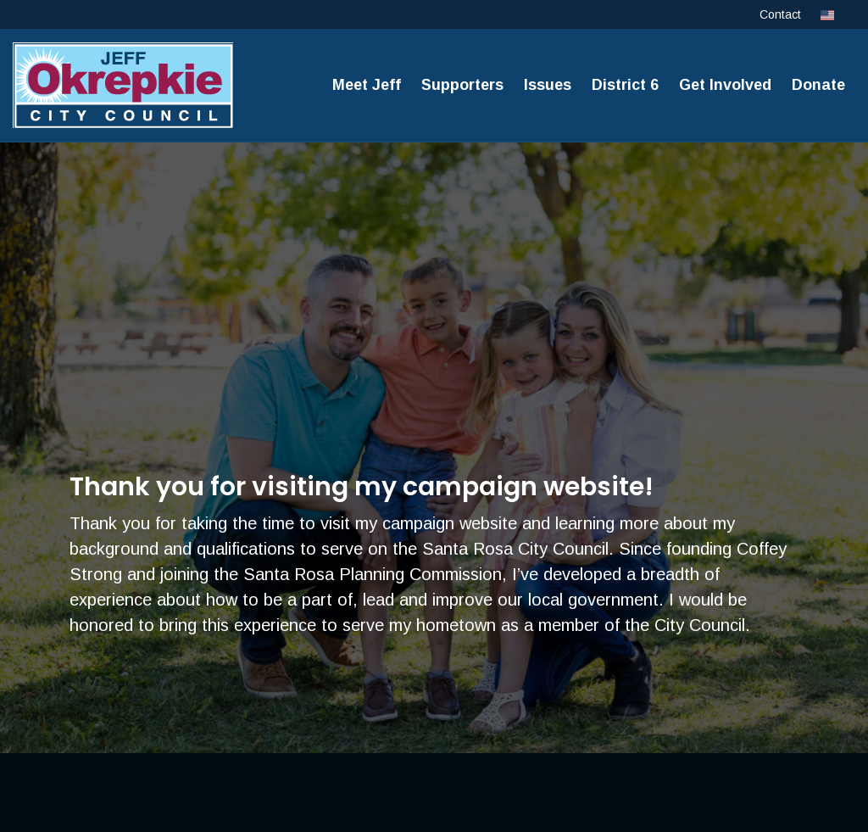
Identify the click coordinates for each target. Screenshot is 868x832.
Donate (818, 84)
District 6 (625, 84)
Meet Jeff (366, 84)
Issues (547, 84)
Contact (780, 14)
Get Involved (725, 84)
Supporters (462, 84)
